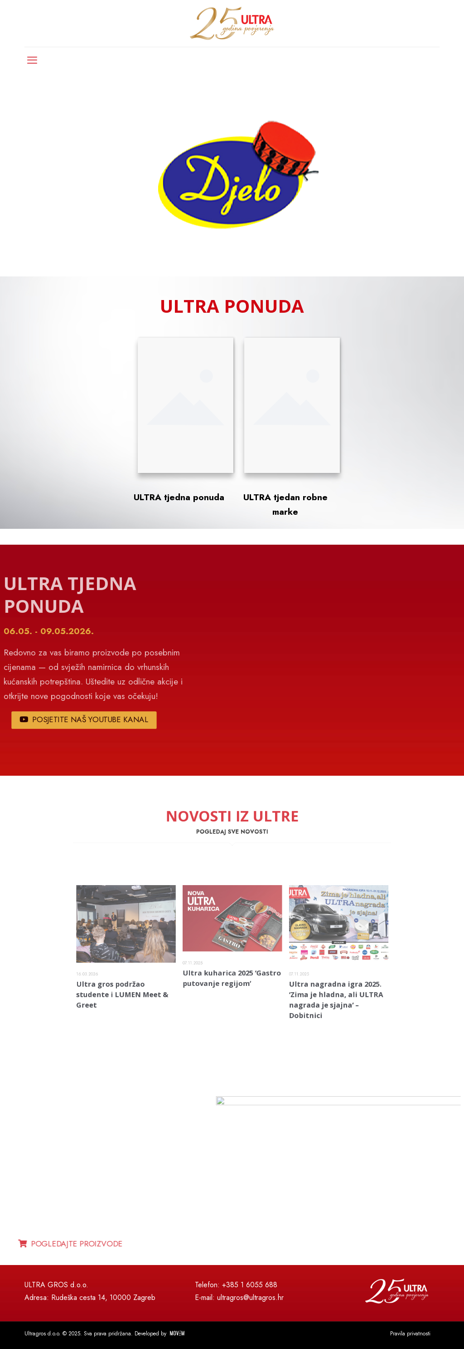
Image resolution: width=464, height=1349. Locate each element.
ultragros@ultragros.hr (250, 1297)
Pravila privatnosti (410, 1333)
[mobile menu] (32, 60)
